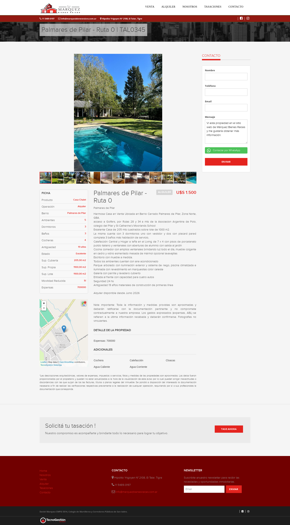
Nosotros (45, 475)
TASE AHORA (229, 429)
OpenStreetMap (66, 362)
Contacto (45, 492)
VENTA (149, 6)
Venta (43, 479)
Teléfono (210, 86)
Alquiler (44, 483)
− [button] (44, 308)
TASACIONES (212, 6)
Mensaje (210, 117)
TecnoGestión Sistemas (51, 365)
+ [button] (44, 303)
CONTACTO (235, 6)
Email (208, 101)
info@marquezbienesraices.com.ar (77, 18)
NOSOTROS (189, 6)
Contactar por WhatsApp (226, 150)
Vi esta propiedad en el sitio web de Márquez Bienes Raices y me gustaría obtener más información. (226, 132)
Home (43, 470)
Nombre (210, 70)
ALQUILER (168, 6)
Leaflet (44, 362)
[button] (193, 57)
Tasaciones (46, 488)
